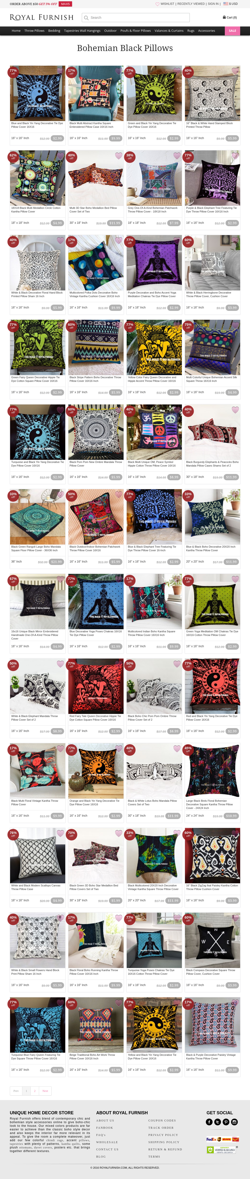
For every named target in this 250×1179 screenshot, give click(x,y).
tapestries (16, 1144)
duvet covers (43, 1147)
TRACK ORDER (161, 1127)
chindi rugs (54, 1140)
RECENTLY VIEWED (191, 4)
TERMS (155, 1156)
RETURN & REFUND (165, 1149)
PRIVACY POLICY (164, 1135)
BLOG (101, 1156)
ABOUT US (105, 1120)
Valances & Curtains (169, 30)
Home (16, 30)
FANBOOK (104, 1127)
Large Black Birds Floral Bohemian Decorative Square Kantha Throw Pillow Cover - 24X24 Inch (209, 804)
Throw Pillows (34, 30)
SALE (232, 30)
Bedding (54, 30)
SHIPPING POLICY (164, 1142)
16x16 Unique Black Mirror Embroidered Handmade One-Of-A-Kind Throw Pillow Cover (34, 635)
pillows (84, 1140)
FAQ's (101, 1135)
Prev (16, 1091)
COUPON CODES (162, 1120)
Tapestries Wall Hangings (82, 30)
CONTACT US (107, 1149)
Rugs (190, 30)
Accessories (206, 30)
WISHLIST (167, 4)
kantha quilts (70, 1144)
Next (45, 1091)
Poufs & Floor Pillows (135, 30)
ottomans (25, 1147)
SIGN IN (213, 4)
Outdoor (110, 30)
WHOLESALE (107, 1142)
